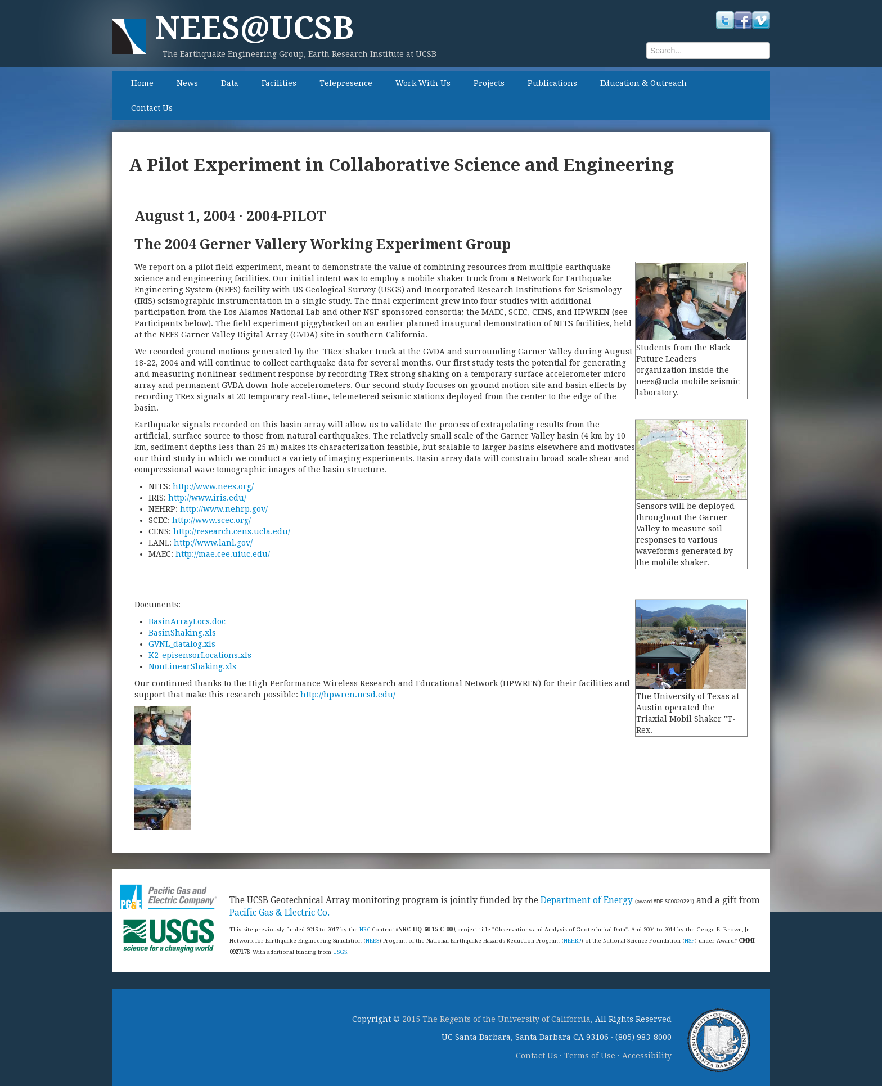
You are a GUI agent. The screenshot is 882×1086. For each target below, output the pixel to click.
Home (142, 83)
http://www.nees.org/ (213, 486)
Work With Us (423, 83)
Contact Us (152, 107)
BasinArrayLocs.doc (187, 621)
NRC (364, 929)
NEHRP (572, 941)
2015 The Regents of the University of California (496, 1019)
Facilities (279, 83)
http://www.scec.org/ (211, 520)
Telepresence (346, 83)
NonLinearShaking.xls (192, 666)
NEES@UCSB (254, 28)
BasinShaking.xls (182, 632)
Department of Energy (587, 900)
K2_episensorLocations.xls (199, 655)
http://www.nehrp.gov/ (224, 508)
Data (229, 83)
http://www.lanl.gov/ (213, 542)
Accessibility (647, 1055)
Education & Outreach (643, 83)
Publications (552, 83)
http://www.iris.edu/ (207, 497)
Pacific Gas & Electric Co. (280, 913)
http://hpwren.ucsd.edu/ (347, 694)
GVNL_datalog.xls (181, 643)
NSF (690, 941)
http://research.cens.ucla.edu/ (231, 531)
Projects (489, 83)
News (187, 83)
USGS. (341, 952)
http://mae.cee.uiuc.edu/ (223, 553)
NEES (372, 941)
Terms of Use (589, 1055)
